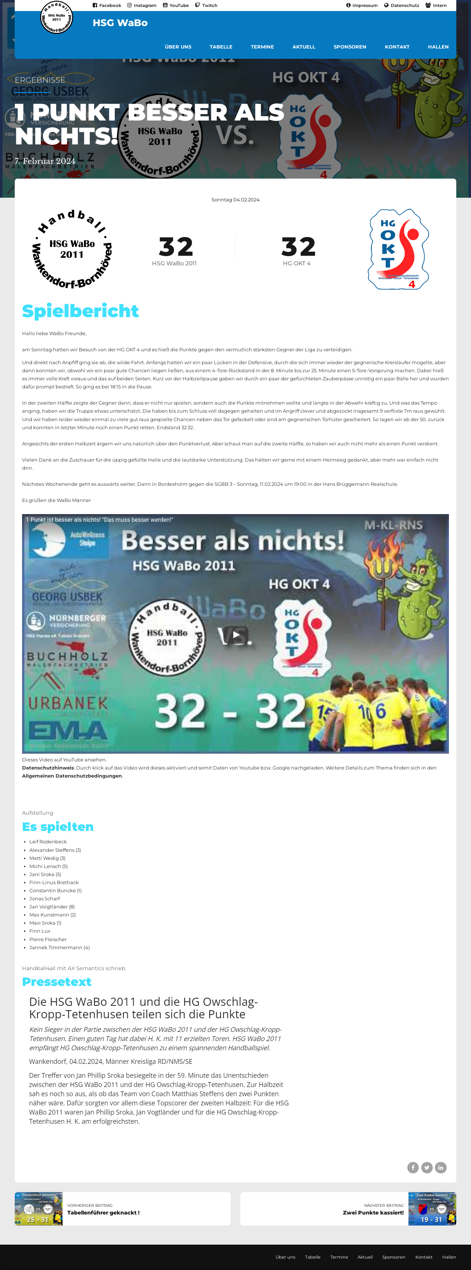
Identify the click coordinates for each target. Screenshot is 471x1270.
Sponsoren (350, 47)
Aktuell (304, 47)
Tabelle (221, 47)
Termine (262, 47)
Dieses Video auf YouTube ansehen (64, 760)
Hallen (438, 47)
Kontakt (397, 47)
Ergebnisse (40, 80)
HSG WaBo (120, 23)
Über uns (178, 47)
